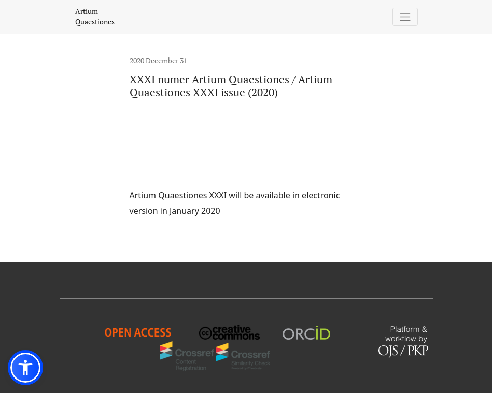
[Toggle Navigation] (405, 17)
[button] (25, 368)
